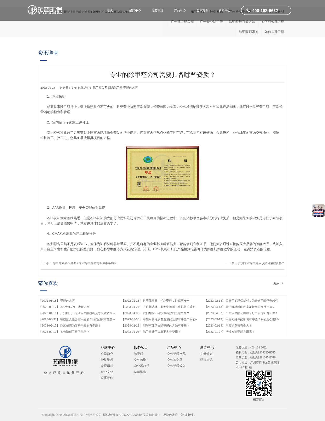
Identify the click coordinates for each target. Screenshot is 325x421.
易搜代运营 (169, 414)
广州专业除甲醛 (211, 21)
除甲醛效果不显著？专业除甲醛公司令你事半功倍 (85, 263)
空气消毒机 (186, 414)
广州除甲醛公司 (182, 21)
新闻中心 (224, 10)
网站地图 (109, 414)
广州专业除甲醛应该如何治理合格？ (261, 263)
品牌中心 (135, 10)
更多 (278, 283)
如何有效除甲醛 (272, 21)
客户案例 (202, 10)
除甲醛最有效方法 (242, 21)
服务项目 (157, 10)
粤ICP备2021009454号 (130, 414)
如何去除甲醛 (274, 32)
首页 (110, 10)
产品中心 (180, 10)
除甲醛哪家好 (249, 32)
